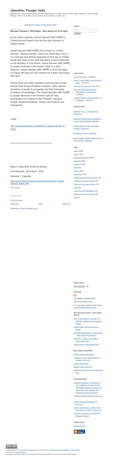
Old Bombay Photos (81, 364)
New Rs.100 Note (80, 77)
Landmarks (78, 174)
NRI (75, 168)
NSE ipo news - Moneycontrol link (86, 344)
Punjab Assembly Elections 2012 (86, 178)
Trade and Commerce (82, 158)
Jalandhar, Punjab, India (27, 10)
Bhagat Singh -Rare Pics (83, 367)
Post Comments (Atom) (29, 208)
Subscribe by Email (49, 25)
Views (76, 154)
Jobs (75, 197)
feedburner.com (79, 426)
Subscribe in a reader (32, 25)
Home (40, 204)
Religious (17, 187)
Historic (76, 171)
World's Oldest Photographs (84, 354)
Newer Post (14, 204)
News (76, 151)
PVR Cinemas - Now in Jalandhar (84, 133)
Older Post (66, 204)
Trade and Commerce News (84, 191)
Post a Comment (16, 200)
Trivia (76, 188)
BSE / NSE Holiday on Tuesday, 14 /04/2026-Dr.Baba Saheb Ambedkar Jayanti (88, 321)
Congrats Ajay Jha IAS (82, 86)
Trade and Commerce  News (84, 184)
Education (77, 161)
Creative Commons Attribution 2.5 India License (65, 450)
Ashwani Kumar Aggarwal (29, 450)
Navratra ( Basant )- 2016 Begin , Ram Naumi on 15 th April (39, 31)
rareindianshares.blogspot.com (85, 307)
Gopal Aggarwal (21, 452)
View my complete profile (83, 301)
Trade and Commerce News (84, 181)
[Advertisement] (40, 214)
